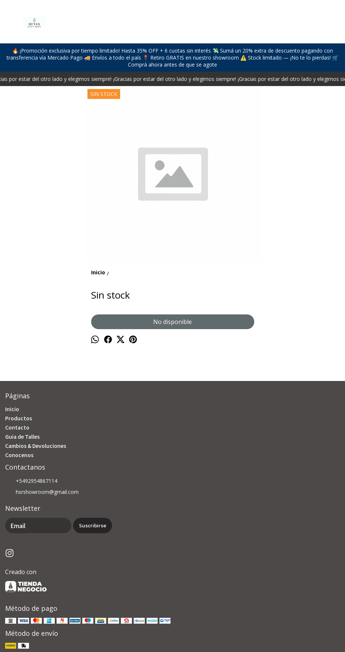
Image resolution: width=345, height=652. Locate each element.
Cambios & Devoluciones (35, 445)
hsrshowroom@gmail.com (42, 492)
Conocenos (19, 455)
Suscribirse (92, 525)
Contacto (17, 427)
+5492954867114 (31, 481)
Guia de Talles (22, 436)
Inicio (12, 409)
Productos (18, 418)
